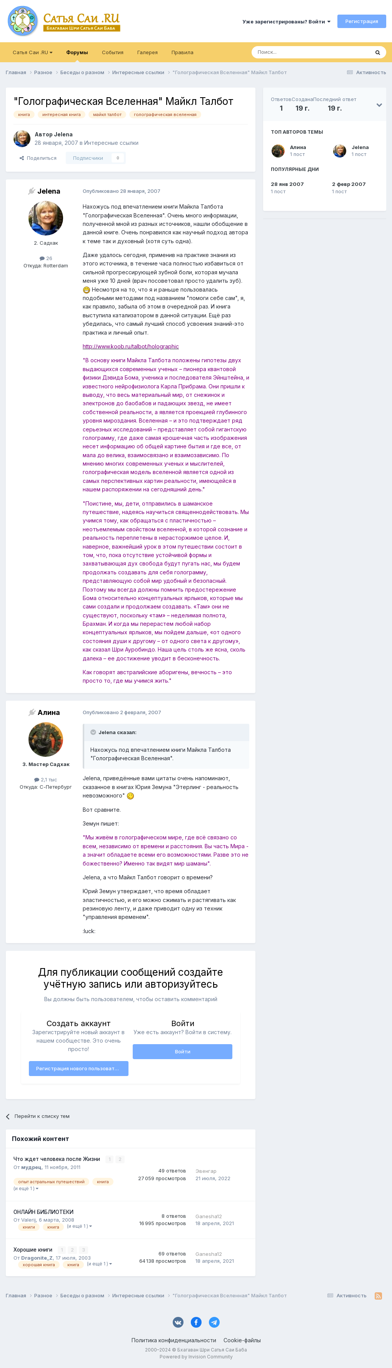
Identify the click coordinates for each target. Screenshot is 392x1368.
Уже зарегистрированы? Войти (286, 21)
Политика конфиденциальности (174, 1340)
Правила (182, 52)
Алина (298, 147)
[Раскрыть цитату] (93, 732)
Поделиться (38, 158)
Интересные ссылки (111, 142)
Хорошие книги (33, 1250)
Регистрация (361, 21)
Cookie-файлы (242, 1340)
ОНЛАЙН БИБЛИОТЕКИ (43, 1212)
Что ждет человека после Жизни (57, 1159)
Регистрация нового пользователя (79, 1068)
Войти (182, 1051)
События (112, 52)
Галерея (147, 52)
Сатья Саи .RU (32, 52)
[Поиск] (293, 52)
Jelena (360, 147)
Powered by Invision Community (196, 1357)
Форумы (77, 55)
